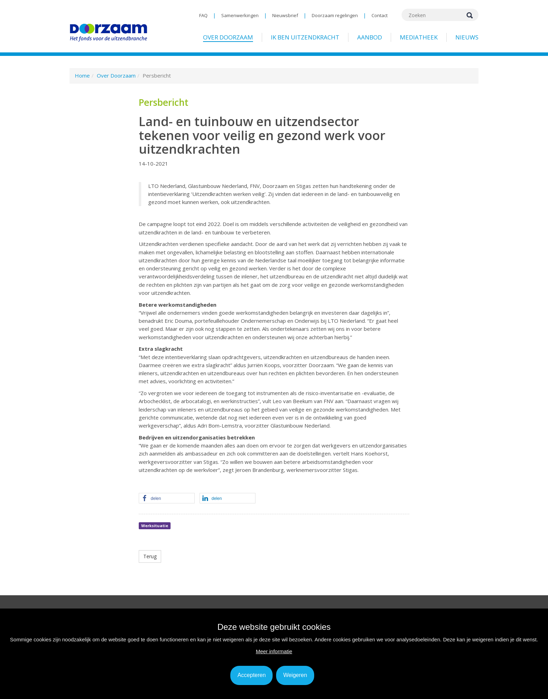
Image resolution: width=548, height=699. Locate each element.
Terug (150, 556)
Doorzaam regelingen (335, 15)
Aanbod (369, 37)
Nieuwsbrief (285, 15)
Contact (380, 15)
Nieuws (466, 37)
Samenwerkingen (240, 15)
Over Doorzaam (228, 37)
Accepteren (251, 675)
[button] (166, 498)
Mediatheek (419, 37)
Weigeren (295, 675)
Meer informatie (274, 651)
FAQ (203, 15)
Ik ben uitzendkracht (305, 37)
